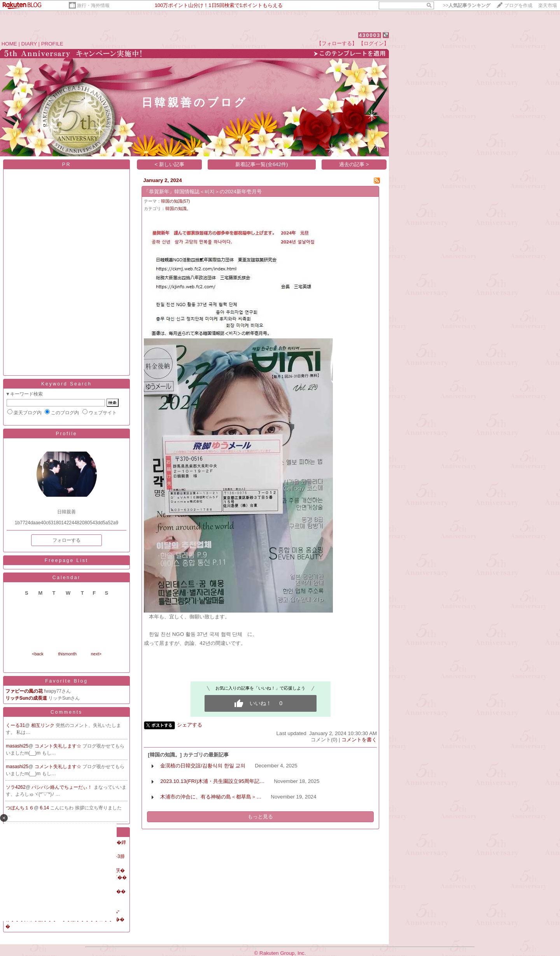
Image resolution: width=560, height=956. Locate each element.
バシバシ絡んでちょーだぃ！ (62, 787)
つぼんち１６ (20, 808)
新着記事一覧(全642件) (261, 164)
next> (96, 653)
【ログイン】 (374, 43)
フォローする (66, 540)
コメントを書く (359, 739)
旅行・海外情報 (93, 5)
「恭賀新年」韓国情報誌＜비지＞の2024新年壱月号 (203, 191)
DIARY (29, 44)
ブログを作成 (518, 5)
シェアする (189, 725)
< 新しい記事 (170, 164)
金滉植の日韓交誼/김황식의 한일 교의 (202, 766)
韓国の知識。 (178, 208)
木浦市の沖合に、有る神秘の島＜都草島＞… (210, 797)
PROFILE (52, 44)
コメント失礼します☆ (58, 746)
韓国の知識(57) (175, 201)
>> (466, 5)
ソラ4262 (16, 787)
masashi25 (17, 746)
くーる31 (15, 725)
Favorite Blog (66, 681)
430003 (369, 35)
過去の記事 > (354, 164)
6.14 (45, 808)
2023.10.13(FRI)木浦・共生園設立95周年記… (212, 781)
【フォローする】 (337, 43)
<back (38, 653)
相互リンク (43, 725)
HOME (9, 44)
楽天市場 (547, 5)
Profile (66, 433)
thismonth (67, 653)
